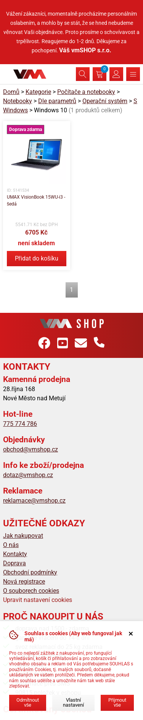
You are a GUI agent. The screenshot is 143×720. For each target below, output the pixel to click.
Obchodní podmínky (30, 572)
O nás (11, 544)
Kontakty (15, 554)
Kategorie (38, 91)
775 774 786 (20, 423)
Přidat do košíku (36, 258)
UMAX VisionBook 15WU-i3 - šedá (36, 200)
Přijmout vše (117, 702)
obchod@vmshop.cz (30, 449)
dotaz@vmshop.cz (28, 475)
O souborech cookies (31, 590)
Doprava (14, 563)
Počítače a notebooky (86, 91)
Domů (11, 91)
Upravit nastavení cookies (37, 600)
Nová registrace (24, 581)
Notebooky (17, 101)
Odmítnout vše (27, 702)
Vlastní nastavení (73, 702)
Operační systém (104, 101)
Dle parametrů (57, 101)
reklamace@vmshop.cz (34, 500)
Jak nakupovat (23, 535)
